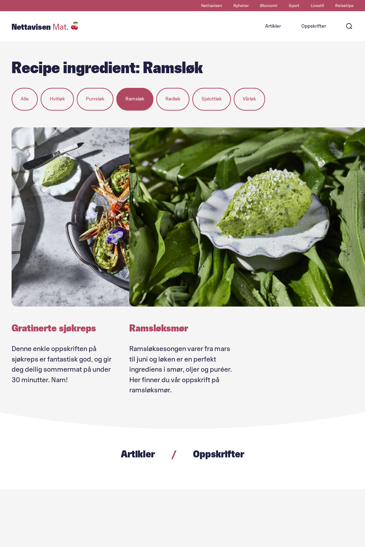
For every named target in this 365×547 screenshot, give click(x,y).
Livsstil (317, 5)
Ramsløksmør (158, 328)
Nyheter (241, 5)
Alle (25, 99)
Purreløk (95, 99)
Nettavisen (211, 5)
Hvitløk (57, 99)
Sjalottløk (211, 99)
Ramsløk (134, 99)
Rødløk (172, 99)
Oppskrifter (313, 26)
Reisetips (344, 5)
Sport (294, 5)
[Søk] (349, 26)
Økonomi (268, 5)
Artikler (273, 26)
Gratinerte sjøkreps (54, 328)
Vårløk (249, 99)
